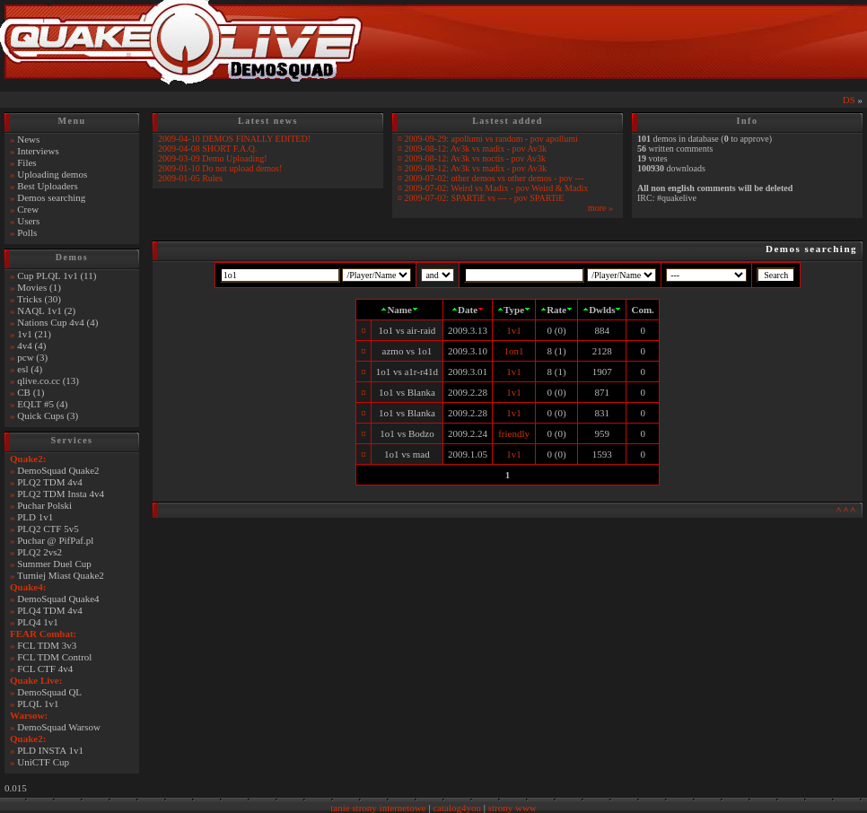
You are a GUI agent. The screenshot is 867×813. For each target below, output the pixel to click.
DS (849, 99)
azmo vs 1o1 (407, 350)
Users (28, 220)
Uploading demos (52, 174)
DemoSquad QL (49, 691)
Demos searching (51, 197)
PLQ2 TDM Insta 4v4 (60, 493)
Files (26, 162)
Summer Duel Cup (54, 563)
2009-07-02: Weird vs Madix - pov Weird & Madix (497, 188)
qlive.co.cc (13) (48, 380)
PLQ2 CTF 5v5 (47, 528)
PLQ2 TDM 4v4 (50, 481)
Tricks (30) (39, 298)
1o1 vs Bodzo (407, 433)
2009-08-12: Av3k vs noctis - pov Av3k (475, 158)
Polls (27, 232)
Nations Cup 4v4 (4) (57, 322)
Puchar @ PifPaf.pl (55, 540)
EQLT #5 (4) (42, 403)
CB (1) (30, 392)
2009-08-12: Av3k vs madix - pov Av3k (476, 148)
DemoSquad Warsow (59, 726)
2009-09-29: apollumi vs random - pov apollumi (491, 139)
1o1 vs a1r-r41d (407, 371)
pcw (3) (32, 357)
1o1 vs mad (407, 454)
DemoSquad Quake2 (58, 470)
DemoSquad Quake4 (58, 598)
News (28, 139)
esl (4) (29, 368)
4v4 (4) (31, 345)
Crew (28, 209)
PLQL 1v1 (37, 703)
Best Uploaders (47, 185)
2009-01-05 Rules (190, 178)
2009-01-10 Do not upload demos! (220, 168)
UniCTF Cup (43, 761)
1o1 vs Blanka (407, 392)
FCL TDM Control (54, 656)
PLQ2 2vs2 (39, 551)
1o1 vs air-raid (406, 330)
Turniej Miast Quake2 (60, 575)
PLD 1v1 (35, 516)
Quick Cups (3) (47, 415)
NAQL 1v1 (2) (46, 310)
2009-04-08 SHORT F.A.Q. (207, 148)
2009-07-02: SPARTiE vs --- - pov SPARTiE (485, 198)
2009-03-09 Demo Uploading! (212, 158)
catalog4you (457, 807)
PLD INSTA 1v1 (50, 750)
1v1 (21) (34, 333)
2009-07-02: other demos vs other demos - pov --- (494, 178)
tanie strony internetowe (377, 807)
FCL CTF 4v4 (45, 668)
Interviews (37, 150)
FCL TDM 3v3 (46, 645)
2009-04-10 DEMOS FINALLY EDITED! (234, 139)
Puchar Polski (44, 505)
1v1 (513, 330)
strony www (512, 807)
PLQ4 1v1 (37, 621)
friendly (514, 433)
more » (600, 208)
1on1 (514, 350)
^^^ (846, 509)
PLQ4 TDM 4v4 (50, 610)
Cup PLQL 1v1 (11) (56, 275)
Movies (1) (39, 287)
